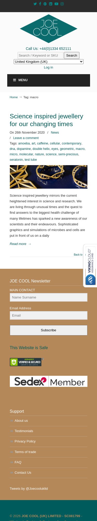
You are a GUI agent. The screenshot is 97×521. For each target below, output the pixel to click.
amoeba (24, 143)
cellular (55, 143)
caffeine (42, 143)
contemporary (71, 143)
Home (14, 97)
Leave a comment (26, 138)
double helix (41, 149)
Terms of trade (25, 452)
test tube (31, 160)
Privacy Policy (25, 441)
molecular (26, 154)
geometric (67, 149)
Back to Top (80, 255)
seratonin (16, 160)
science (51, 154)
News (55, 132)
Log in (48, 67)
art (33, 143)
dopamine (24, 149)
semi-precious (68, 154)
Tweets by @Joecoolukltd (29, 489)
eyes (54, 149)
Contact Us (23, 472)
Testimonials (24, 431)
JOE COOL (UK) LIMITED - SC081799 (50, 516)
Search (71, 55)
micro (14, 154)
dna (12, 149)
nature (39, 154)
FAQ (18, 462)
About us (21, 421)
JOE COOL (48, 29)
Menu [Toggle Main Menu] (20, 80)
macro (80, 149)
